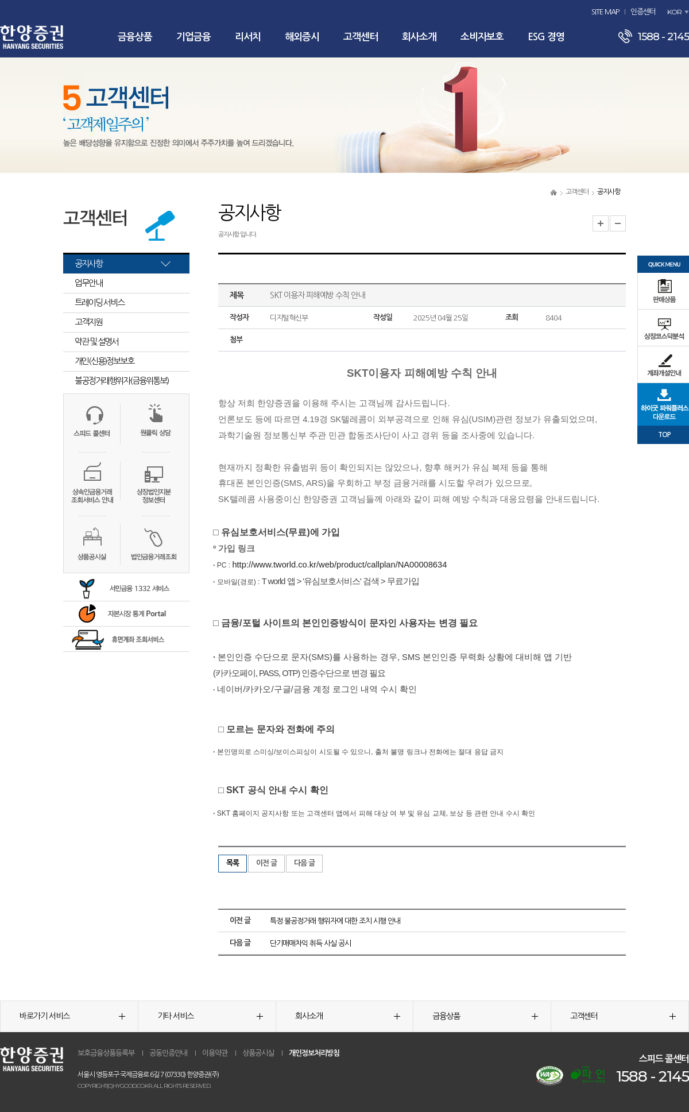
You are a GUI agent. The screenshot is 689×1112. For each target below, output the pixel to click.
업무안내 (88, 283)
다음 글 (304, 863)
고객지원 (88, 322)
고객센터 (360, 37)
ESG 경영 (546, 37)
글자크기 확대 (601, 223)
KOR (674, 11)
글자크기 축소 (618, 223)
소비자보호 (482, 37)
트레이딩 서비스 (99, 302)
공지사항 (88, 263)
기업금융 (193, 37)
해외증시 (302, 37)
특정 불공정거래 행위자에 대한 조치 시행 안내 (335, 921)
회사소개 (419, 37)
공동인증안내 (168, 1053)
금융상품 (135, 37)
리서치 (248, 37)
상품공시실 (258, 1053)
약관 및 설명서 (96, 341)
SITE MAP (605, 12)
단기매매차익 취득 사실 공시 (310, 943)
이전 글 (266, 863)
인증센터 (643, 12)
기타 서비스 (210, 1016)
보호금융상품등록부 (106, 1053)
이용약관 (214, 1053)
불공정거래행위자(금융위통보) (121, 380)
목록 (232, 863)
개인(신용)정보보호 (104, 361)
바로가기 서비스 (72, 1016)
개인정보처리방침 (314, 1053)
